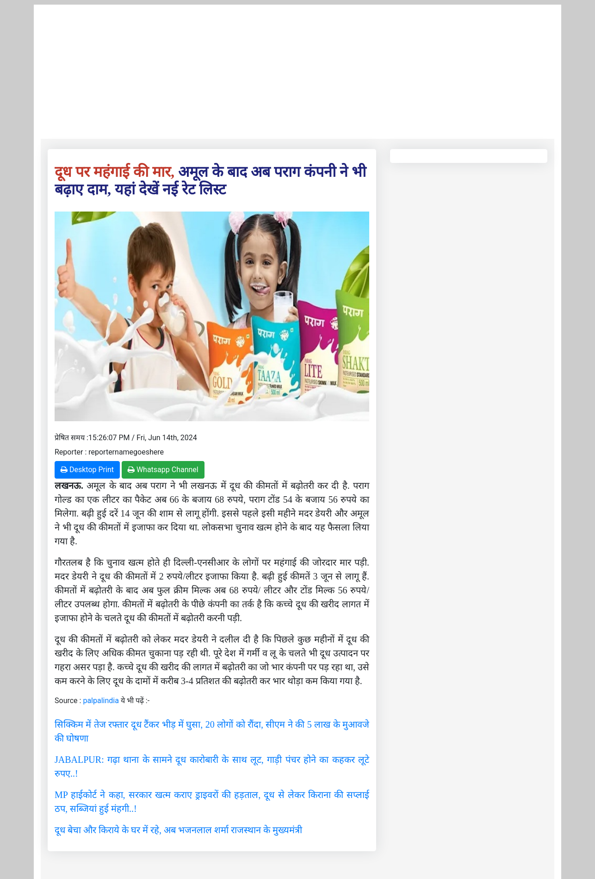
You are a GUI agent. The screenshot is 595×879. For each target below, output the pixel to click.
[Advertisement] (297, 69)
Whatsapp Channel (163, 469)
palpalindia (101, 700)
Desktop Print (87, 469)
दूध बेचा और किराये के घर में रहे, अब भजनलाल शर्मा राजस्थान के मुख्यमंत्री (178, 830)
